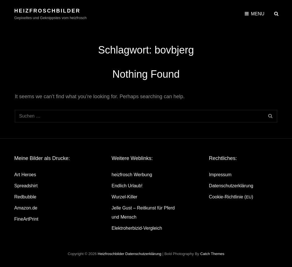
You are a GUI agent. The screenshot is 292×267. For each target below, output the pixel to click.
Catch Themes (212, 254)
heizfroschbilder (47, 11)
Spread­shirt (26, 185)
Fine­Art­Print (26, 219)
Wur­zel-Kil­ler (124, 196)
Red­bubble (25, 196)
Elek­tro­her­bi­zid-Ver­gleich (136, 228)
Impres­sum (220, 174)
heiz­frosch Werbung (131, 174)
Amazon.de (25, 208)
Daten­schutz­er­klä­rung (231, 185)
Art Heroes (25, 174)
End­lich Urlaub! (127, 185)
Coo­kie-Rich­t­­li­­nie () (231, 196)
